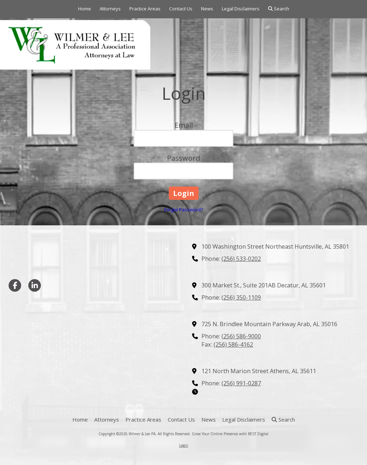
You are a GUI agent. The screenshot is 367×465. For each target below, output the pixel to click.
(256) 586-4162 (233, 344)
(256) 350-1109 (241, 297)
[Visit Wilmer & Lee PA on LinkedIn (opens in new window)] (34, 285)
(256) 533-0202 (241, 259)
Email (184, 125)
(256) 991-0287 (241, 383)
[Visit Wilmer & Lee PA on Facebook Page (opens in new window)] (15, 285)
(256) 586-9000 (241, 336)
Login (183, 445)
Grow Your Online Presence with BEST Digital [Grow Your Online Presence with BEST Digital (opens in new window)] (230, 433)
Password (183, 158)
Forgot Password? (183, 209)
